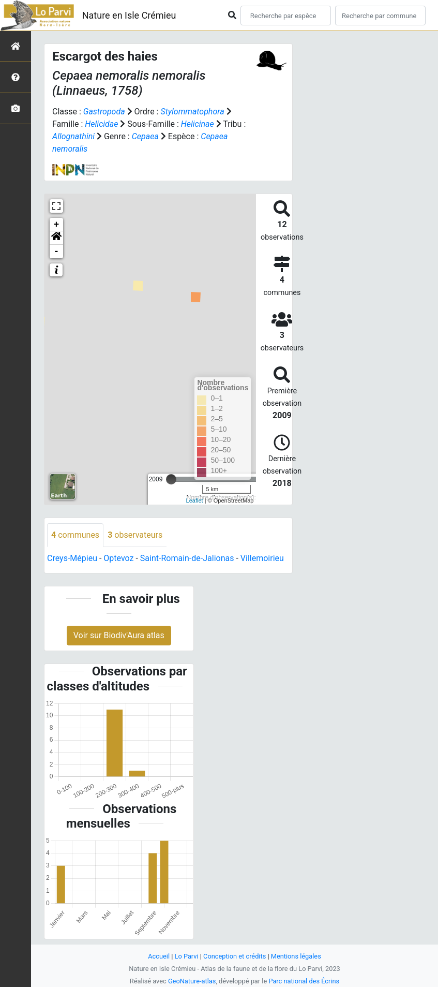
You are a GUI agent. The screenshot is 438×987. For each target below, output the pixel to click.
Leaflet (194, 500)
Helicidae (101, 124)
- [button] (56, 251)
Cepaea (145, 136)
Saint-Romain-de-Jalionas (187, 558)
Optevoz (118, 558)
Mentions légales (296, 956)
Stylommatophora (192, 111)
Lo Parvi (187, 956)
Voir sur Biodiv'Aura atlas (118, 635)
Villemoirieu (262, 558)
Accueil (159, 956)
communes (75, 535)
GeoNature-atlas (192, 981)
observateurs (135, 535)
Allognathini (73, 136)
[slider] (171, 479)
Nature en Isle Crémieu (129, 15)
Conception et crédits (234, 956)
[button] (56, 238)
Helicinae (197, 124)
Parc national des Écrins (303, 981)
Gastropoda (104, 111)
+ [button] (56, 224)
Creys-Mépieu (72, 558)
